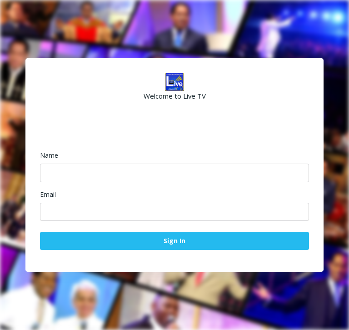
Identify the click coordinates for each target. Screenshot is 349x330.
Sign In (174, 240)
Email (48, 194)
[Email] (174, 212)
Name (49, 155)
